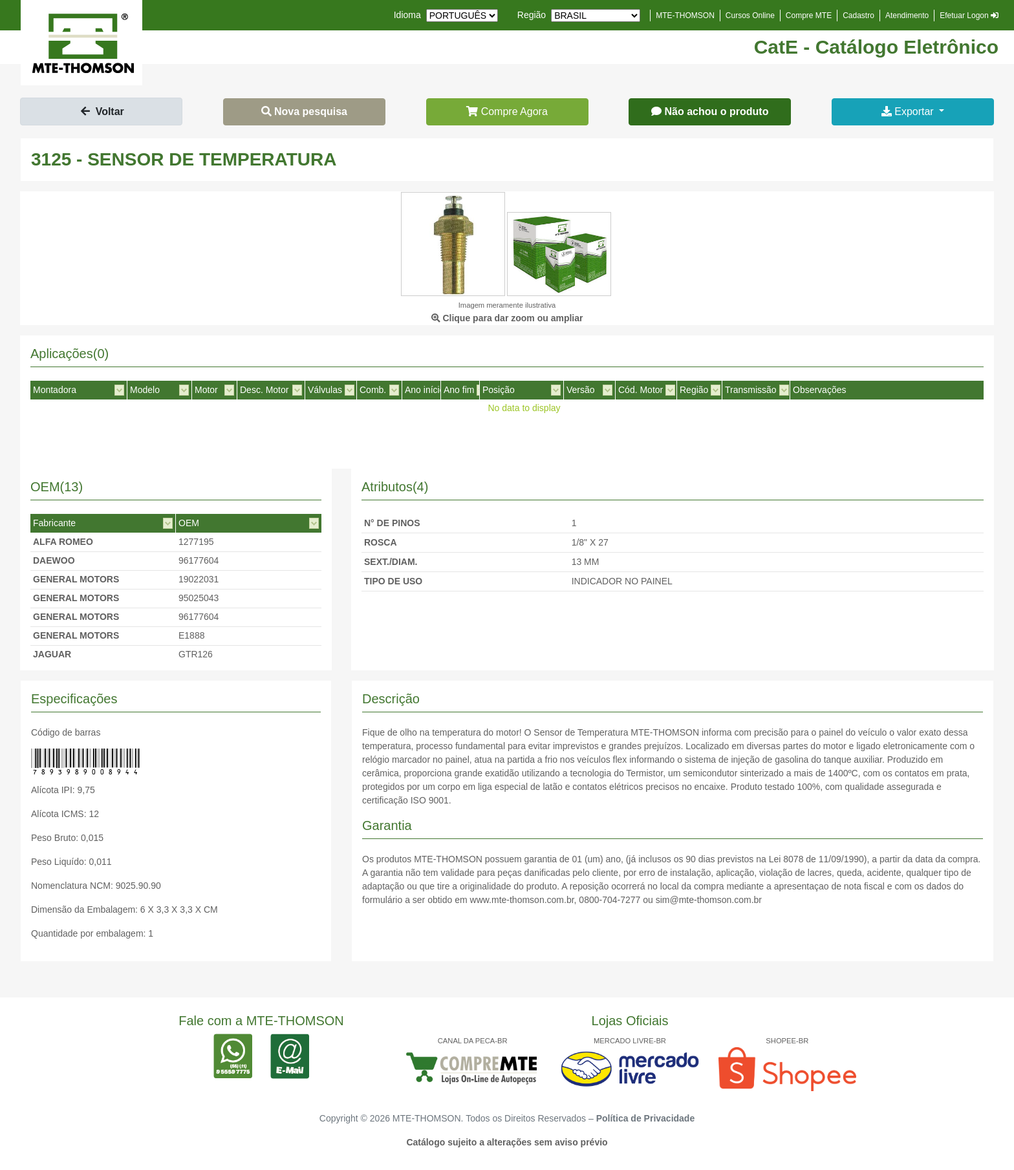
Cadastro (858, 15)
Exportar (908, 111)
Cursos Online (750, 15)
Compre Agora (507, 111)
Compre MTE (809, 15)
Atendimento (907, 15)
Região (531, 15)
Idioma (407, 15)
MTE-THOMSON (685, 15)
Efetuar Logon (969, 15)
